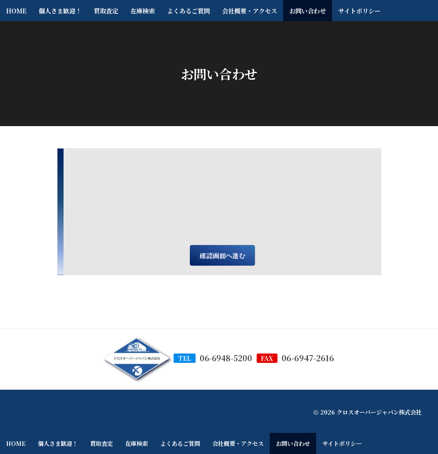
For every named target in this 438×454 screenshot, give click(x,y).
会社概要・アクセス (249, 10)
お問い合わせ (307, 10)
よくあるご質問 (188, 10)
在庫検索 (142, 10)
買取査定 (106, 10)
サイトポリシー (359, 10)
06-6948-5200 (226, 358)
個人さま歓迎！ (60, 10)
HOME (16, 10)
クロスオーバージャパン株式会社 (379, 412)
